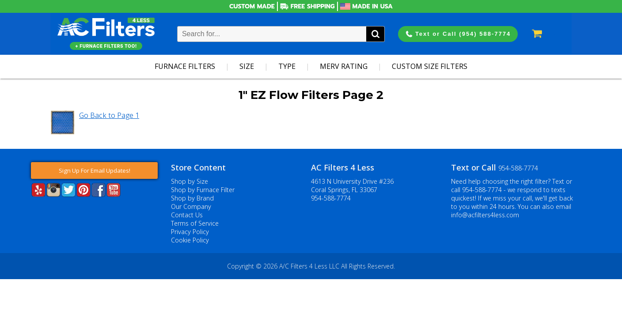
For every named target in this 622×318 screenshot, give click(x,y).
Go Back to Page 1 (109, 115)
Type (287, 66)
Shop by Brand (192, 198)
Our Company (191, 206)
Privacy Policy (190, 231)
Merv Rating (344, 66)
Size (246, 66)
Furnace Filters (185, 66)
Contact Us (187, 215)
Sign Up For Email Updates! (94, 170)
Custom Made (252, 6)
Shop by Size (189, 181)
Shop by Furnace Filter (203, 190)
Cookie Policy (190, 240)
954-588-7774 (331, 198)
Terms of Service (195, 223)
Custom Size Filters (429, 66)
